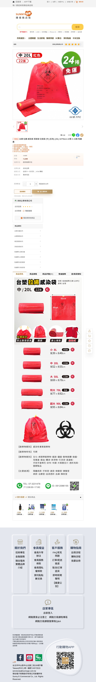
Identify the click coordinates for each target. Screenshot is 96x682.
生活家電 (41, 38)
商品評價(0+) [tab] (47, 274)
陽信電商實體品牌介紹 (20, 564)
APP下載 (27, 2)
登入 (48, 2)
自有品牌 (26, 168)
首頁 (15, 44)
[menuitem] (27, 231)
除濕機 (67, 32)
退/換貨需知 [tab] (76, 274)
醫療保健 (50, 38)
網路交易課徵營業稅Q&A (48, 621)
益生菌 (80, 32)
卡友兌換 (76, 38)
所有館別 (21, 38)
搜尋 (77, 27)
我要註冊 (75, 561)
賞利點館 (67, 38)
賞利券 (32, 32)
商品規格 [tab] (33, 274)
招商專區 (20, 552)
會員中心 (61, 2)
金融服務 (20, 556)
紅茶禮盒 (44, 32)
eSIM (38, 32)
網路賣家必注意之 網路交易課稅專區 (48, 617)
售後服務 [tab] (62, 274)
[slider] (73, 44)
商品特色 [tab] (19, 274)
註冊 (54, 2)
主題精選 (32, 38)
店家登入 (48, 613)
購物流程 (75, 556)
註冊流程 (75, 552)
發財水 (60, 32)
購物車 (81, 2)
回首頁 (19, 2)
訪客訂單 (70, 2)
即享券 (73, 32)
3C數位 (58, 38)
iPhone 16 (53, 32)
